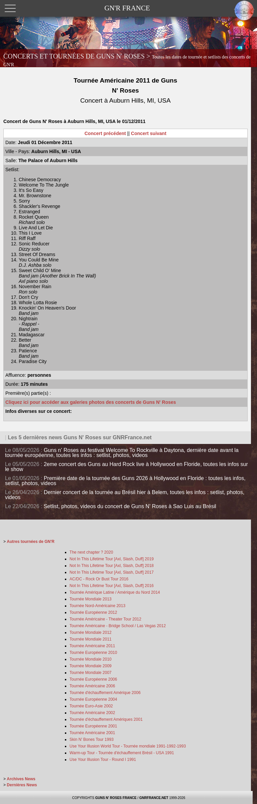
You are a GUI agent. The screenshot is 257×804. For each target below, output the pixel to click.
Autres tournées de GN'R (30, 541)
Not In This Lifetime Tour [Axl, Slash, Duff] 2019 (112, 559)
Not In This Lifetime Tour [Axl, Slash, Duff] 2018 (112, 565)
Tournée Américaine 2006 (92, 686)
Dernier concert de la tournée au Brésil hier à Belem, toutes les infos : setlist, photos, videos (124, 494)
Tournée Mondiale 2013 (90, 599)
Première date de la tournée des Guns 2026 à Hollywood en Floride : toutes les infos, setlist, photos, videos (125, 480)
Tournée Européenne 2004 (93, 699)
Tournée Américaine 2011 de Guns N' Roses (125, 90)
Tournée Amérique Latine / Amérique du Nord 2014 (115, 592)
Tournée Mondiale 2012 (90, 632)
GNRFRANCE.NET (153, 798)
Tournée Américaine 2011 (92, 646)
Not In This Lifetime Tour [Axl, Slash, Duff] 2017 (112, 572)
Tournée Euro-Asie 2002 (91, 706)
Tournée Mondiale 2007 (90, 672)
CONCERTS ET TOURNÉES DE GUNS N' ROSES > (127, 59)
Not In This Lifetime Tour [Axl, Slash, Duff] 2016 (112, 585)
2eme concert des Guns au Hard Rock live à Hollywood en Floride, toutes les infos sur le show (126, 466)
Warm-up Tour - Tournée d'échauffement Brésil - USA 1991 (122, 753)
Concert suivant (148, 133)
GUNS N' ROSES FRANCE (116, 798)
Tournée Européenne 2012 (93, 612)
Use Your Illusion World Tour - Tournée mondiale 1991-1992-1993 (128, 746)
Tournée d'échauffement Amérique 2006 (105, 692)
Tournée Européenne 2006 (93, 679)
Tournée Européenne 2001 (93, 726)
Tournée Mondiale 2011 (90, 639)
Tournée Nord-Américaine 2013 (97, 605)
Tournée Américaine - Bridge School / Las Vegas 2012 (118, 625)
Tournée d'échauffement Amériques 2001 (106, 719)
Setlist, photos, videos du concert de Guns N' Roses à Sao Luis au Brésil (130, 506)
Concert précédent (105, 133)
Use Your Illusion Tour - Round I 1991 (103, 759)
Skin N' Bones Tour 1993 (91, 739)
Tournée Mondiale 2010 (90, 659)
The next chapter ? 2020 (91, 552)
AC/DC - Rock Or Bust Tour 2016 (99, 579)
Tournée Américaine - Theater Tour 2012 (105, 619)
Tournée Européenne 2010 (93, 652)
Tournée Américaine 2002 (92, 712)
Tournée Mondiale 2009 (90, 666)
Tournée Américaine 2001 (92, 732)
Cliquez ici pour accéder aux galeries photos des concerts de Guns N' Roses (90, 402)
